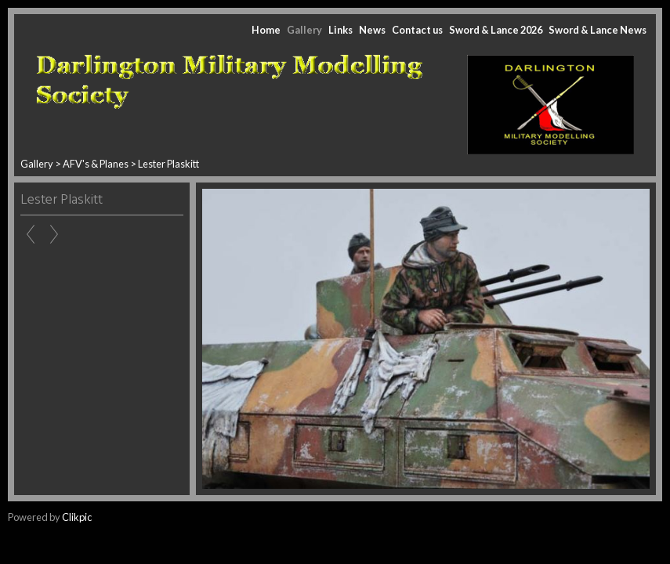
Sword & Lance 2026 (495, 30)
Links (340, 30)
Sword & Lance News (597, 30)
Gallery (304, 30)
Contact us (417, 30)
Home (266, 30)
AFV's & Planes (96, 163)
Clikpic (77, 517)
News (372, 30)
